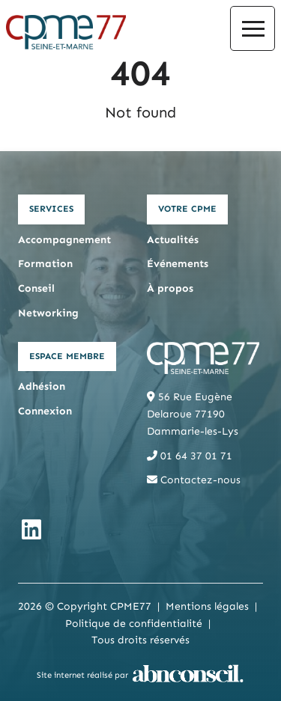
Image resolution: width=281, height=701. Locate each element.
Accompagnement (64, 239)
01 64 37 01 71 (189, 456)
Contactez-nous (194, 480)
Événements (177, 263)
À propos (170, 288)
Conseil (36, 288)
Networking (48, 313)
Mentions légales (207, 606)
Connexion (45, 411)
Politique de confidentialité (133, 623)
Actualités (173, 239)
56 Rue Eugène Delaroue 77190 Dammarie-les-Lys (192, 414)
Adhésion (41, 386)
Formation (45, 263)
